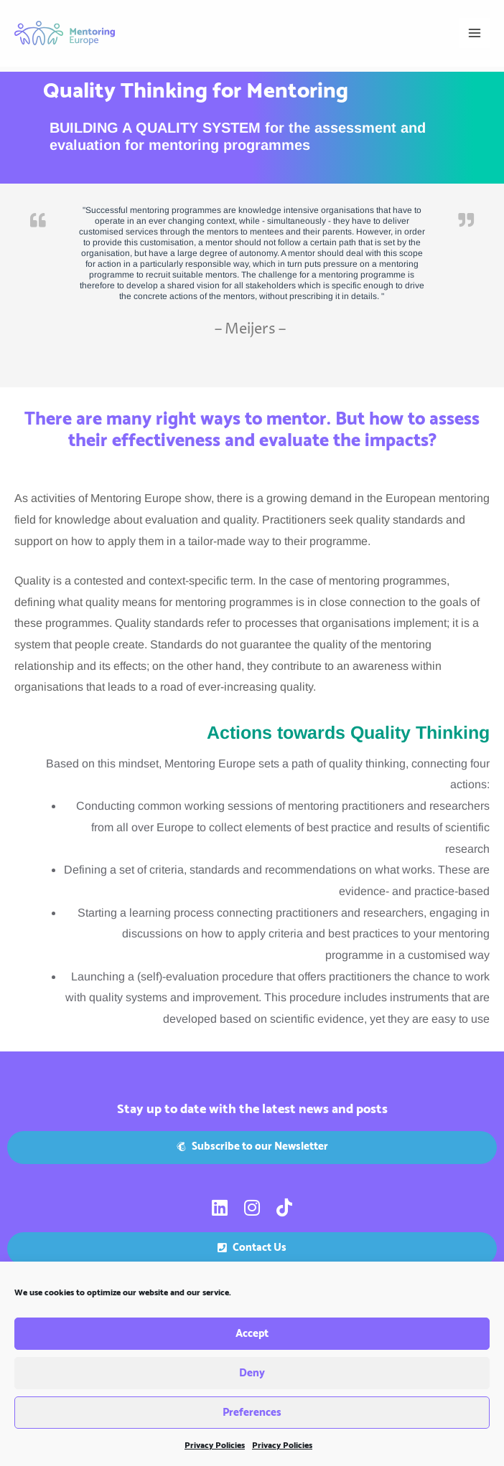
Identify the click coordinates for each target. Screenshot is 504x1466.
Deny (252, 1382)
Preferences (252, 1422)
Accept (252, 1343)
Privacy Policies (215, 1455)
